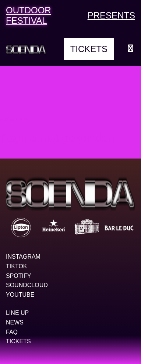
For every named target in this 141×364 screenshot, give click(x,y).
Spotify (18, 276)
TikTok (16, 266)
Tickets (88, 49)
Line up (17, 313)
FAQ (12, 332)
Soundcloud (27, 285)
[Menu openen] (130, 49)
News (15, 322)
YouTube (20, 295)
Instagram (23, 257)
